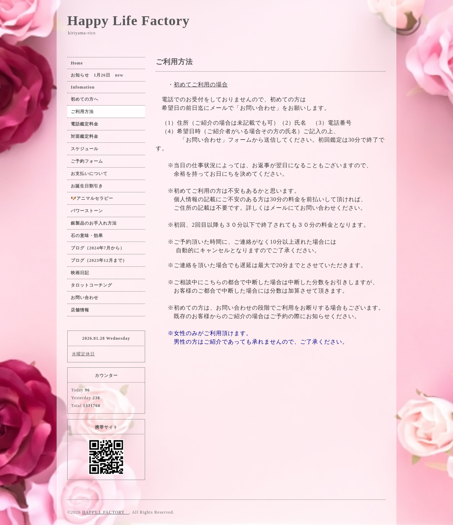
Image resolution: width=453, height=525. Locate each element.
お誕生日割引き (87, 186)
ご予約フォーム (87, 161)
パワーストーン (89, 210)
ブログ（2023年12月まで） (99, 260)
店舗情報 (80, 309)
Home (77, 63)
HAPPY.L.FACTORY (105, 512)
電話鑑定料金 (87, 124)
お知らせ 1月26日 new (97, 75)
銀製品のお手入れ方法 (94, 223)
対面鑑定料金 (84, 136)
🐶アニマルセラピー (92, 198)
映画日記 (80, 272)
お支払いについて (89, 173)
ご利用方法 (82, 111)
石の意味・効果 (87, 235)
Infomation (82, 87)
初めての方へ (84, 99)
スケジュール (84, 148)
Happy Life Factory (128, 20)
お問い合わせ (84, 297)
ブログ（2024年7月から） (98, 247)
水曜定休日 (83, 353)
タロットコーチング (91, 285)
